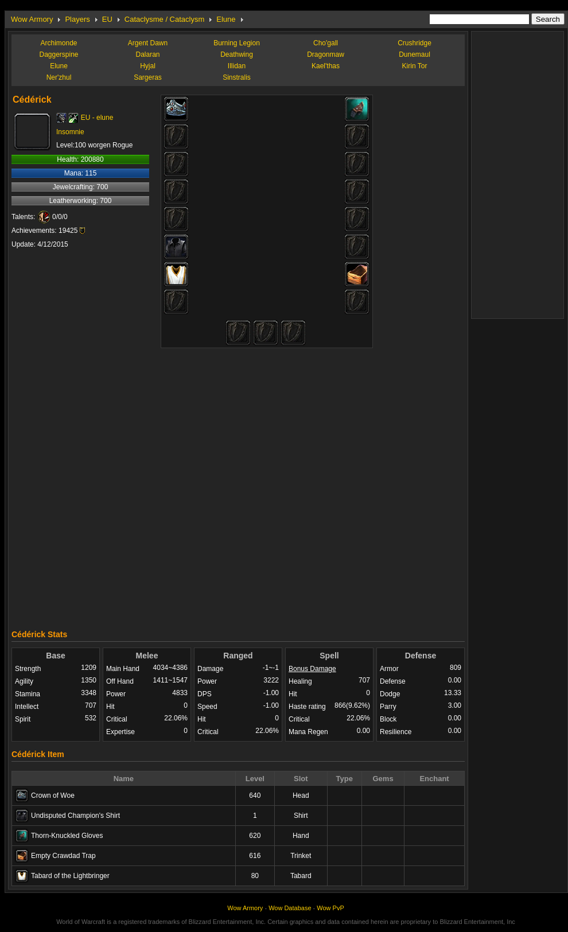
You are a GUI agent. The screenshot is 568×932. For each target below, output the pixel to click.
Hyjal (147, 66)
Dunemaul (414, 54)
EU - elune (97, 118)
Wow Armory (32, 19)
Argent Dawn (148, 43)
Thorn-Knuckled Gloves (67, 836)
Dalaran (147, 54)
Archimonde (58, 43)
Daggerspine (58, 54)
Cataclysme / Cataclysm (164, 19)
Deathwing (236, 54)
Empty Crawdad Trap (63, 856)
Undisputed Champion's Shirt (75, 816)
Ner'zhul (59, 77)
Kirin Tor (414, 66)
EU (107, 19)
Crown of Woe (53, 795)
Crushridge (414, 43)
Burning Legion (236, 43)
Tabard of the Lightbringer (70, 876)
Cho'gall (325, 43)
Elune (225, 19)
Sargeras (148, 77)
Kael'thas (326, 66)
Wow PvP (330, 907)
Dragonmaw (325, 54)
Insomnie (70, 132)
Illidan (237, 66)
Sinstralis (237, 77)
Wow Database (290, 907)
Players (77, 19)
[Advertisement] (133, 486)
